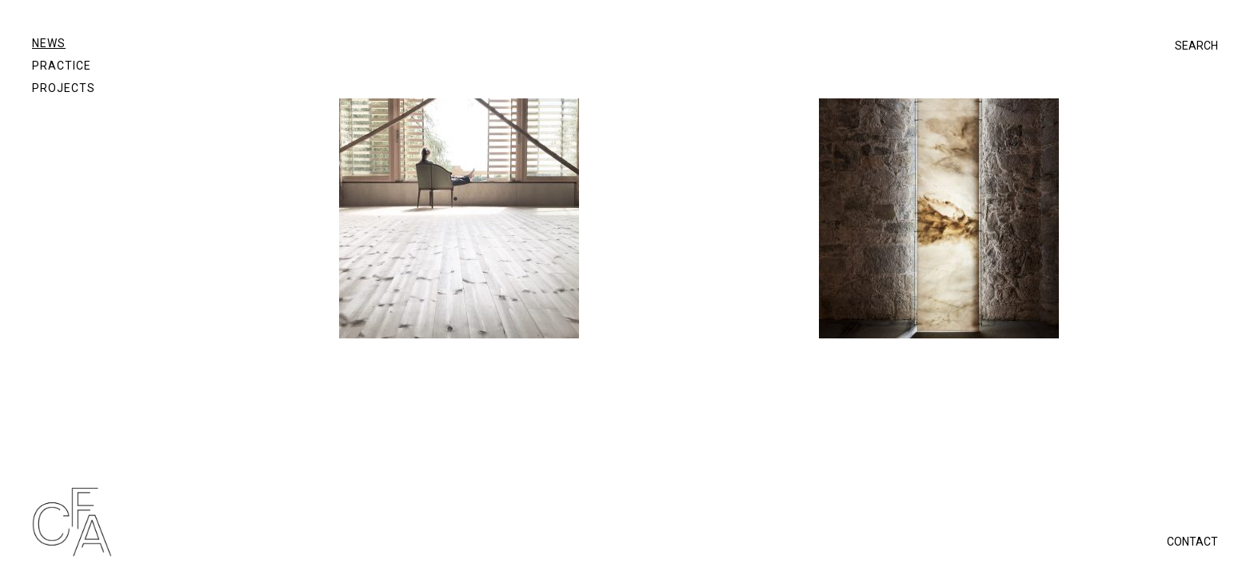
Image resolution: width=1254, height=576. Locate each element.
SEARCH (1196, 45)
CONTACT (1192, 541)
